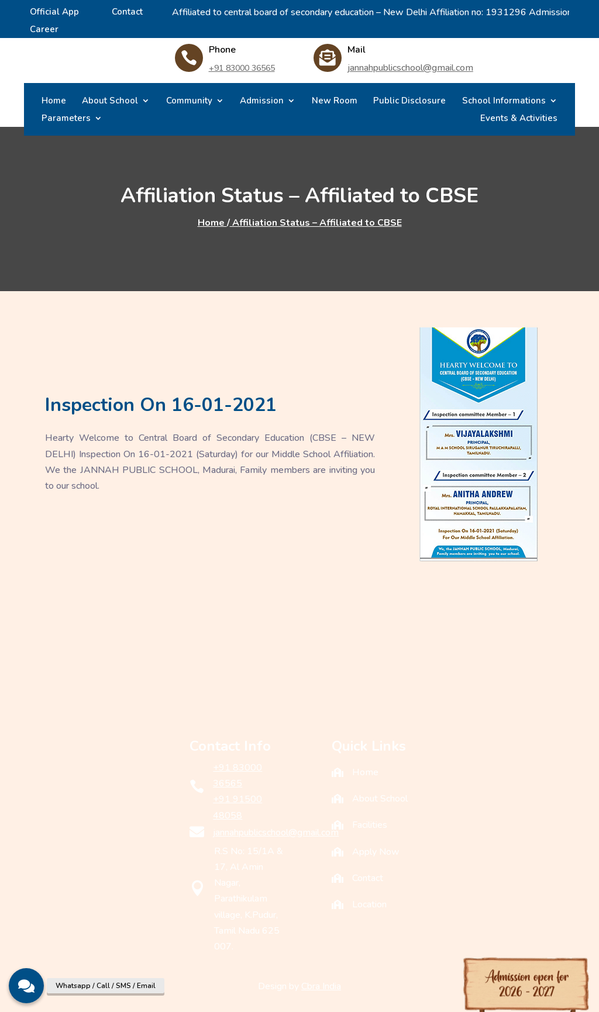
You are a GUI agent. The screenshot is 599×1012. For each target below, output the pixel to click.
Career (44, 30)
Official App (54, 13)
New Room (334, 101)
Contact (127, 13)
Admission (262, 101)
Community (189, 101)
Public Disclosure (409, 101)
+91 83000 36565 (242, 68)
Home (54, 101)
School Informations (504, 101)
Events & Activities (518, 119)
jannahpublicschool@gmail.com (410, 67)
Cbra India (321, 986)
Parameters (66, 119)
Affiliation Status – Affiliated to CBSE (316, 222)
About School (110, 101)
